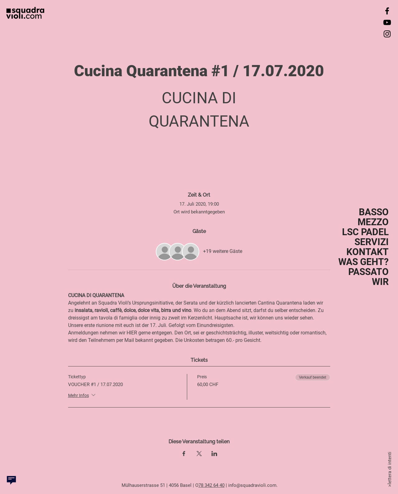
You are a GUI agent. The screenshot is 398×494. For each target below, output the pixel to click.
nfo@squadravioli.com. (254, 485)
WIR (380, 282)
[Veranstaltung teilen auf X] (199, 453)
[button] (11, 480)
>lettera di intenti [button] (389, 468)
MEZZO (373, 222)
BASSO (374, 212)
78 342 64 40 (211, 485)
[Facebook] (387, 11)
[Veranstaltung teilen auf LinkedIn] (214, 453)
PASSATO (368, 272)
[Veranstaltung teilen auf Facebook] (184, 453)
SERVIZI (371, 242)
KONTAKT (367, 252)
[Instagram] (387, 34)
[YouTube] (387, 22)
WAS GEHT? (363, 262)
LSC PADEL (365, 232)
